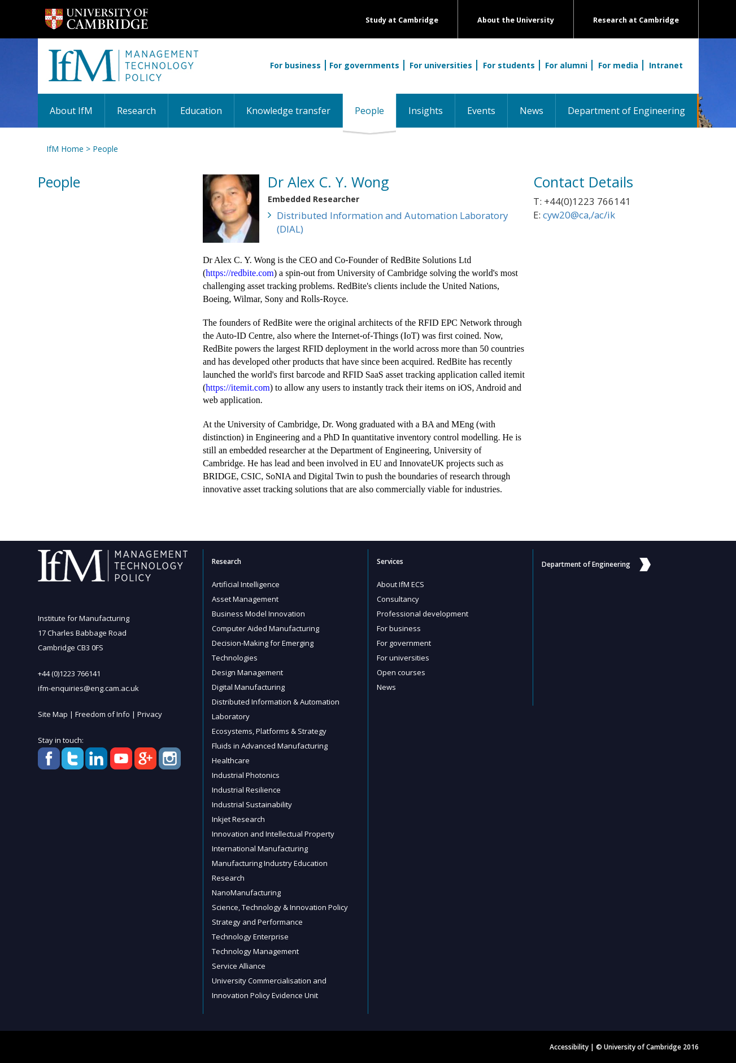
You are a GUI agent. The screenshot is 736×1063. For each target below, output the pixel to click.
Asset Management (245, 599)
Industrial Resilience (246, 790)
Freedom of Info (102, 714)
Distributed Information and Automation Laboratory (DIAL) (392, 222)
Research (136, 110)
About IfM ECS (400, 584)
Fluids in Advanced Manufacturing (270, 746)
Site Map (53, 714)
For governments (364, 65)
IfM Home (65, 148)
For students (509, 65)
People (375, 110)
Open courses (401, 672)
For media (618, 65)
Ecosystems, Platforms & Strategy (269, 731)
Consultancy (398, 599)
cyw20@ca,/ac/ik (579, 214)
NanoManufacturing (246, 892)
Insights (425, 110)
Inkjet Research (238, 819)
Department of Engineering (626, 110)
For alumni (566, 65)
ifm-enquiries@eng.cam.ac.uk (88, 688)
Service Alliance (238, 966)
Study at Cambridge (401, 20)
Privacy (149, 714)
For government (404, 643)
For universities (441, 65)
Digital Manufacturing (248, 687)
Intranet (666, 65)
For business (295, 65)
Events (481, 110)
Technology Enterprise (250, 936)
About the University (515, 20)
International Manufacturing (260, 848)
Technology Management (255, 951)
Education (201, 110)
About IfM (71, 110)
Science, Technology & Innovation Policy (280, 907)
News (531, 110)
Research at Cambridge (636, 20)
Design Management (247, 672)
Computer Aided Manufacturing (265, 628)
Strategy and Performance (257, 922)
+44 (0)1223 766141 (69, 673)
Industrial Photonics (246, 775)
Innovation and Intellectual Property (273, 834)
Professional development (422, 614)
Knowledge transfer (288, 110)
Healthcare (231, 760)
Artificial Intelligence (246, 584)
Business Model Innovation (258, 614)
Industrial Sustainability (252, 804)
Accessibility (569, 1047)
